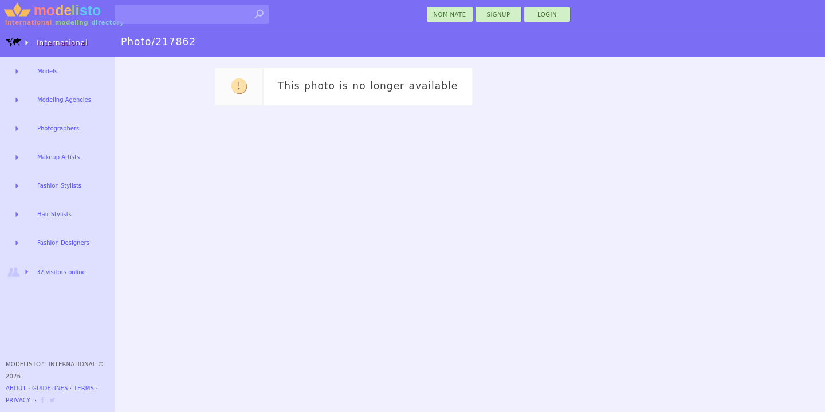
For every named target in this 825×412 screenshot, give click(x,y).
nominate (450, 14)
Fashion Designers (63, 243)
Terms (84, 388)
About (16, 388)
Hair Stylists (54, 214)
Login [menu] (547, 14)
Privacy (18, 400)
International (47, 42)
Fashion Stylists (59, 186)
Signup (498, 14)
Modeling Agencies (64, 100)
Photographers (58, 128)
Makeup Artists (58, 157)
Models (47, 71)
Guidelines (50, 388)
